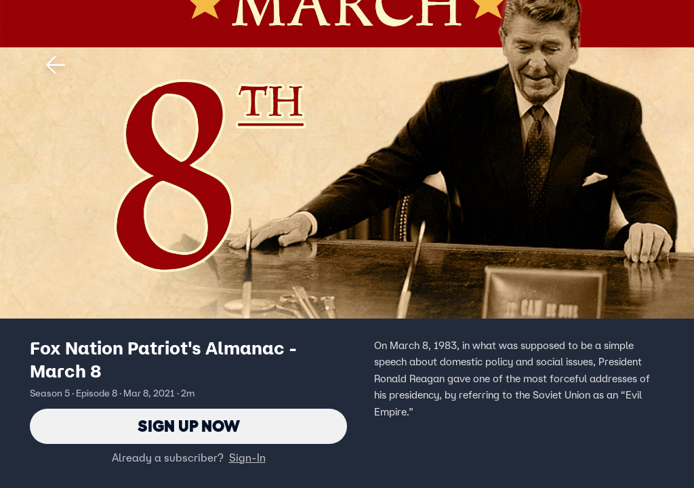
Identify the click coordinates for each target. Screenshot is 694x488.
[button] (55, 65)
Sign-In (247, 457)
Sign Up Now (189, 426)
